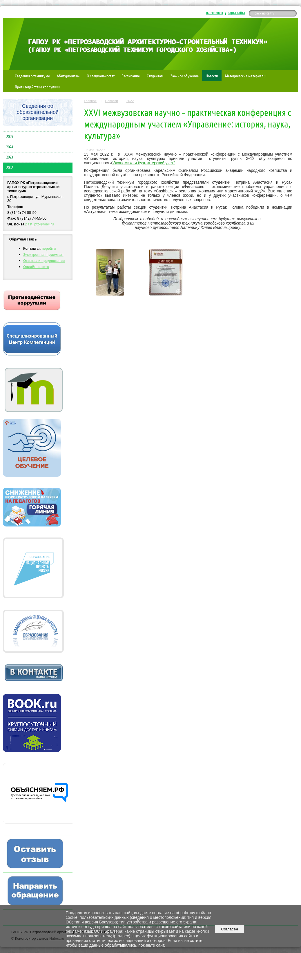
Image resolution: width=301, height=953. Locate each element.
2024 (9, 147)
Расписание (131, 75)
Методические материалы (245, 75)
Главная (90, 101)
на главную (214, 13)
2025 (9, 136)
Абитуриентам (68, 75)
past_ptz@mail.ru (40, 224)
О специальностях (101, 75)
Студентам (155, 75)
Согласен (229, 929)
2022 (9, 167)
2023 (9, 157)
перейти (49, 249)
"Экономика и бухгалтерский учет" (143, 163)
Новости (212, 75)
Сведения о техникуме (32, 75)
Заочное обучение (185, 75)
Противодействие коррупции (37, 86)
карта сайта (236, 13)
